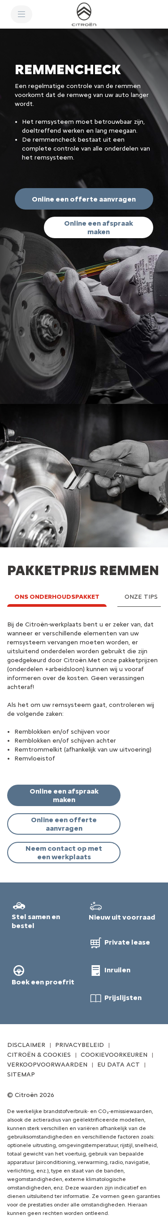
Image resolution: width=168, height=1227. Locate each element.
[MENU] (21, 14)
